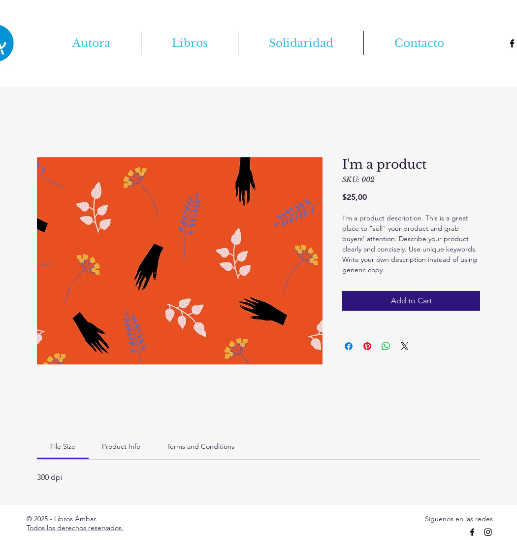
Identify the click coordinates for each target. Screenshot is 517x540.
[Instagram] (488, 532)
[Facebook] (472, 532)
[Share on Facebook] (349, 346)
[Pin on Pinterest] (367, 346)
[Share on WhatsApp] (386, 346)
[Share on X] (405, 346)
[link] (62, 446)
